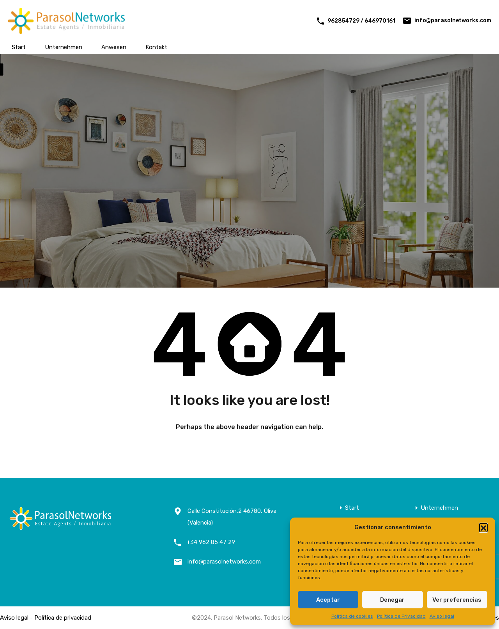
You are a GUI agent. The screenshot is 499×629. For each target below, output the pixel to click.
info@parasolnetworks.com (452, 20)
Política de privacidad (62, 617)
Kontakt (156, 47)
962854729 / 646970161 (361, 21)
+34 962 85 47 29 (211, 542)
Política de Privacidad (401, 616)
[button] (483, 527)
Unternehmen (63, 47)
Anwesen (113, 47)
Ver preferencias (456, 599)
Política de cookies (352, 616)
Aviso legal (442, 616)
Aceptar (328, 599)
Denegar (392, 599)
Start (19, 47)
